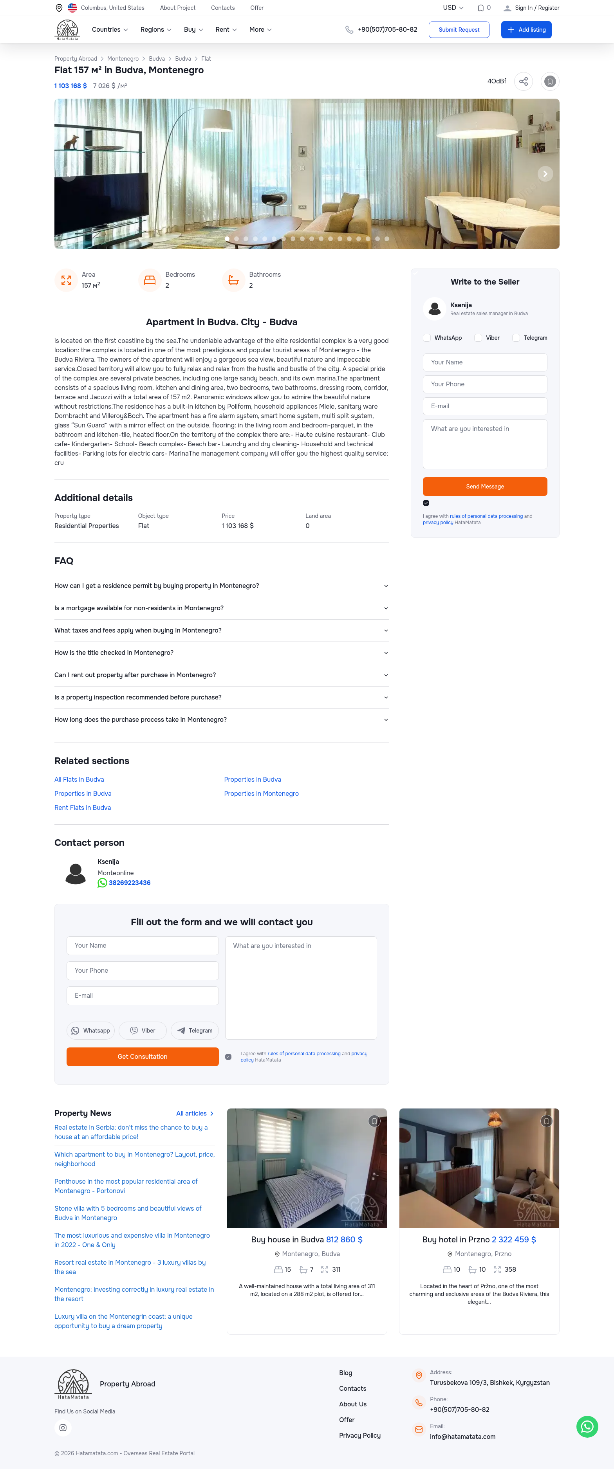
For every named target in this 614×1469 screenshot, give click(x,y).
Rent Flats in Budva (82, 808)
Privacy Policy (360, 1435)
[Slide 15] (358, 238)
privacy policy (439, 522)
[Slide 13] (340, 238)
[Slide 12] (330, 238)
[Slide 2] (236, 238)
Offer (257, 7)
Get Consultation (143, 1057)
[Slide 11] (321, 238)
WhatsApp (448, 337)
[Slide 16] (368, 238)
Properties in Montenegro (261, 793)
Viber (493, 337)
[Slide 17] (377, 238)
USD (453, 8)
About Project (177, 7)
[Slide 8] (293, 238)
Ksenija (108, 862)
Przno (503, 1254)
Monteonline (116, 873)
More (261, 29)
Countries (110, 29)
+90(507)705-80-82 (459, 1410)
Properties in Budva (253, 779)
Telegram (535, 337)
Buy (194, 29)
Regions (156, 29)
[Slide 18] (387, 238)
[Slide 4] (255, 238)
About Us (353, 1404)
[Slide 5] (264, 238)
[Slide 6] (274, 238)
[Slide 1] (227, 238)
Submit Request (459, 29)
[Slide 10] (311, 238)
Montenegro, (301, 1254)
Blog (345, 1373)
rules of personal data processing (305, 1054)
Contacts (223, 7)
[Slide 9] (302, 238)
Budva (331, 1254)
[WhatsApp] (587, 1427)
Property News (82, 1113)
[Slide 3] (246, 238)
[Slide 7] (283, 238)
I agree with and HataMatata (304, 1057)
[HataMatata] (73, 1384)
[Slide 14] (349, 238)
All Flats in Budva (79, 779)
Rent (227, 29)
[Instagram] (63, 1428)
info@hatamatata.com (462, 1437)
